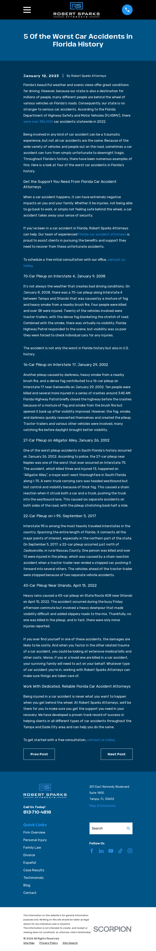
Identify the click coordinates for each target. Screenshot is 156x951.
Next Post (117, 754)
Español (29, 862)
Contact (30, 893)
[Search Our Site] (128, 828)
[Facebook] (91, 850)
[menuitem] (29, 943)
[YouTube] (110, 850)
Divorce (29, 855)
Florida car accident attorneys (102, 234)
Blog (26, 885)
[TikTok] (120, 850)
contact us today (101, 740)
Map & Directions (102, 806)
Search (97, 828)
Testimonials (33, 878)
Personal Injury (35, 840)
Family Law (32, 847)
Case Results (33, 870)
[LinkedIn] (101, 850)
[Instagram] (130, 850)
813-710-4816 (37, 812)
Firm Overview (34, 832)
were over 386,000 (38, 121)
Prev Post (39, 754)
